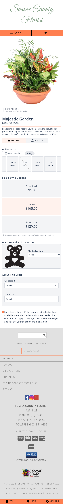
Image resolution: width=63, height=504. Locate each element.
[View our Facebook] (27, 398)
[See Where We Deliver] (31, 350)
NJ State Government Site (43, 488)
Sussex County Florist (31, 15)
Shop (15, 33)
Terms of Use (52, 493)
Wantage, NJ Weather (17, 488)
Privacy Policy (12, 493)
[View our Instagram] (31, 398)
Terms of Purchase (32, 493)
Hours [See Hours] (52, 501)
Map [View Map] (31, 501)
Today (29, 153)
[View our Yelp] (36, 398)
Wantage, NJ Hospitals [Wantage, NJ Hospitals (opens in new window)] (47, 484)
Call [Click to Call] (10, 501)
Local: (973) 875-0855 (31, 420)
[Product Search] (32, 335)
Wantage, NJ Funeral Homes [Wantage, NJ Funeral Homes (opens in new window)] (18, 484)
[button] (31, 455)
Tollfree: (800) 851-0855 (31, 424)
